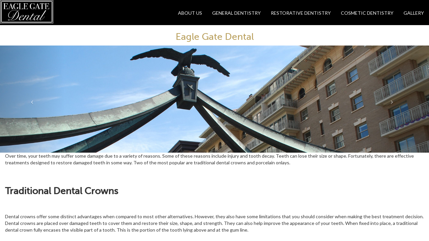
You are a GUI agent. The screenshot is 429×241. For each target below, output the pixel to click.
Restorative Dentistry (301, 13)
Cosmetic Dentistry (367, 13)
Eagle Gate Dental (215, 36)
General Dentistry (236, 13)
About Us (190, 13)
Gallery (414, 13)
